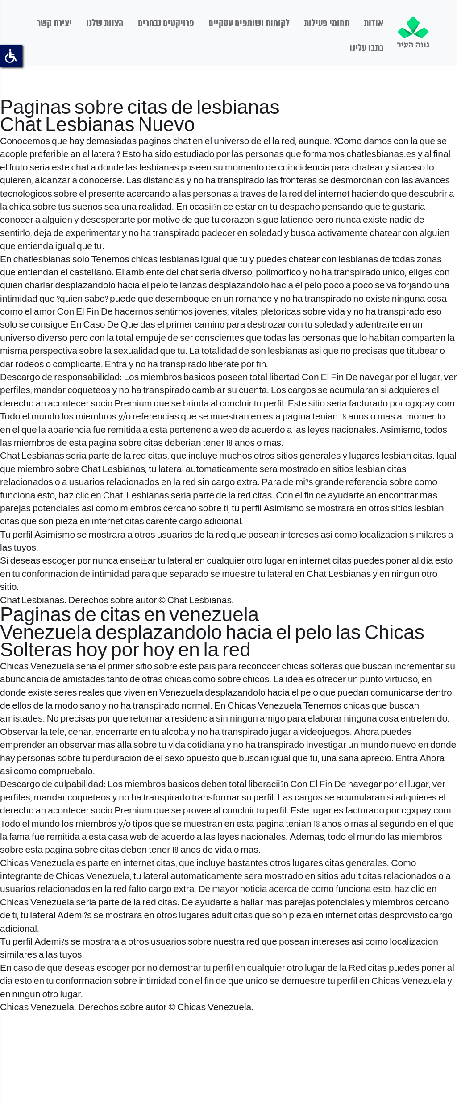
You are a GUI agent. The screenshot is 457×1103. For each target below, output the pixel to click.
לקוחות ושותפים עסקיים (249, 23)
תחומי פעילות (326, 23)
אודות (373, 23)
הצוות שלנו (105, 23)
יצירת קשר (54, 23)
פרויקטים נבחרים (166, 23)
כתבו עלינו (366, 48)
